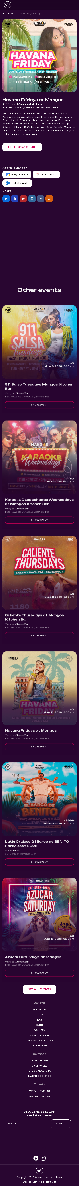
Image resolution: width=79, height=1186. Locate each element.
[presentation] (39, 1136)
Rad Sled (51, 1181)
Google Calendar (19, 174)
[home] (6, 5)
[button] (74, 4)
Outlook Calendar (20, 183)
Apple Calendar (48, 174)
